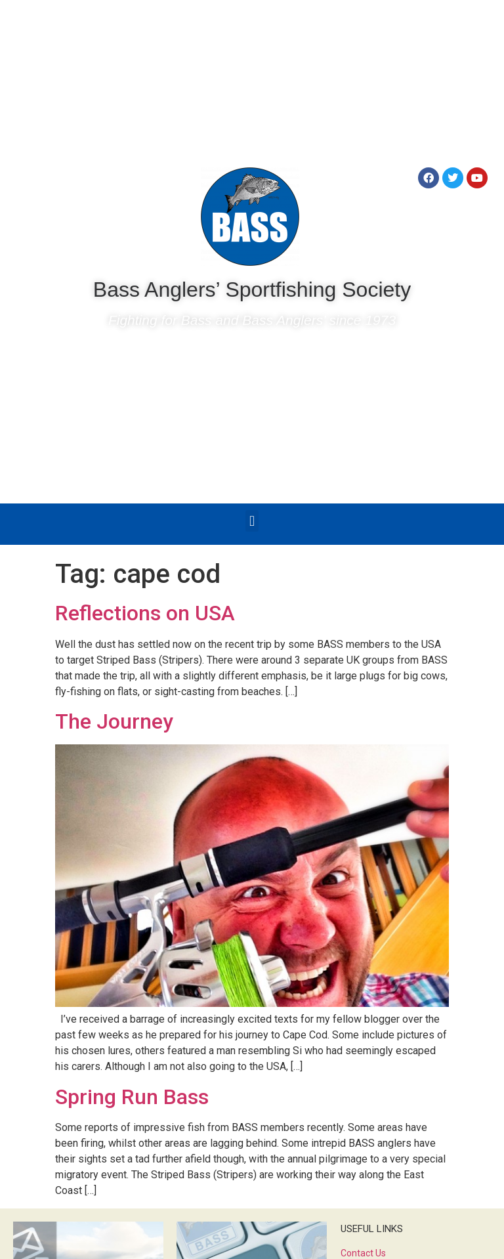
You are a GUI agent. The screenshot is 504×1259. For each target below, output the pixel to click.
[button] (251, 521)
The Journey (114, 721)
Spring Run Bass (132, 1096)
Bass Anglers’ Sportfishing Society (252, 289)
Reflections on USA (145, 613)
